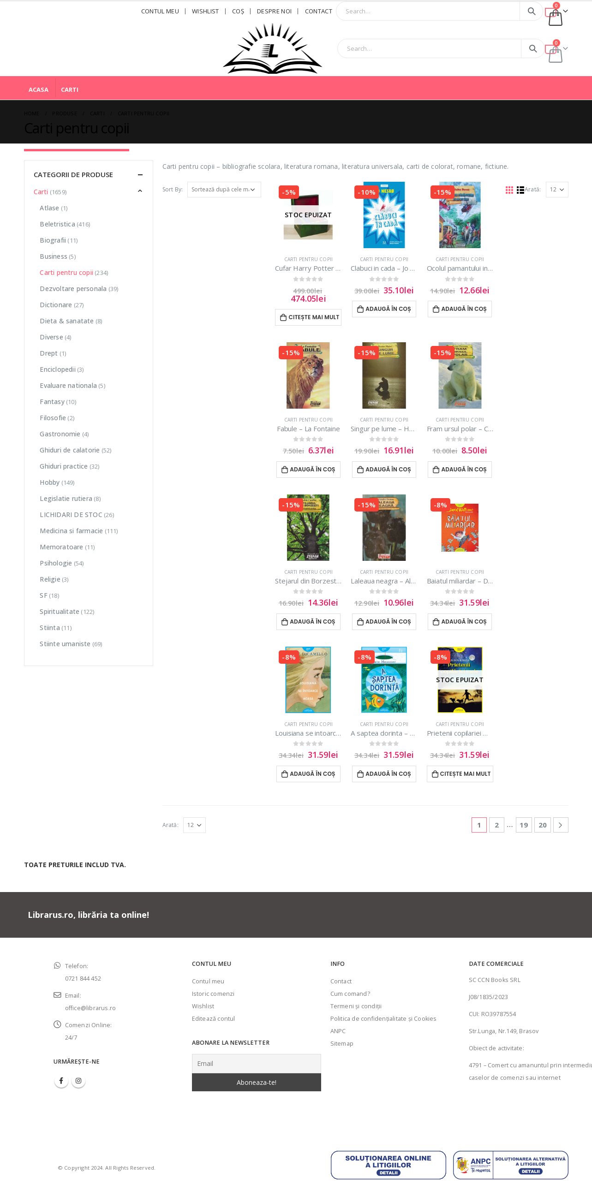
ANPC (338, 1031)
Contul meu (160, 11)
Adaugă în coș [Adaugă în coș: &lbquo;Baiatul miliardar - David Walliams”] (464, 621)
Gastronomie (60, 433)
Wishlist (205, 11)
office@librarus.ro (90, 1008)
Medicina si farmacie (71, 530)
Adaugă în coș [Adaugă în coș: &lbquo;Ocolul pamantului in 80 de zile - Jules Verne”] (464, 309)
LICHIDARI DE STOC (71, 514)
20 (542, 824)
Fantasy (52, 401)
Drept (49, 353)
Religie (50, 579)
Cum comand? (350, 994)
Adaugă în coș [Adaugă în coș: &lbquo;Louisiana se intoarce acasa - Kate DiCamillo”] (312, 774)
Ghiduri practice (64, 466)
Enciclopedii (57, 369)
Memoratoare (61, 546)
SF (43, 595)
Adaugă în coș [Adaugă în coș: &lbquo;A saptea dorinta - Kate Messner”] (388, 774)
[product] (308, 215)
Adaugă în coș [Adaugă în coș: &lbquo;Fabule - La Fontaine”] (312, 469)
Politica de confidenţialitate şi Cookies (383, 1019)
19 (524, 824)
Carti (69, 89)
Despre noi (274, 11)
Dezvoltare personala (73, 288)
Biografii (53, 240)
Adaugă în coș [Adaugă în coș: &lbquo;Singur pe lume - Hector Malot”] (388, 469)
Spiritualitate (59, 611)
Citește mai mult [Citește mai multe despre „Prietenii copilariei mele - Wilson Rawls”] (465, 774)
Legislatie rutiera (66, 498)
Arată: (533, 189)
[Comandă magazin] (224, 189)
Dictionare (56, 304)
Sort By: (172, 189)
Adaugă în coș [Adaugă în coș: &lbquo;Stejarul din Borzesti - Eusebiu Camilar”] (312, 621)
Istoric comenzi (213, 994)
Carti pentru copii (308, 259)
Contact (318, 11)
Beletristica (57, 224)
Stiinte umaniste (65, 643)
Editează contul (213, 1019)
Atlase (49, 207)
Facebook (61, 1081)
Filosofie (53, 417)
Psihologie (56, 563)
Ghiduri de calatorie (70, 450)
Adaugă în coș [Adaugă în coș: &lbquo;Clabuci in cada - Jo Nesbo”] (388, 309)
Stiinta (50, 627)
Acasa (38, 89)
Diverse (51, 337)
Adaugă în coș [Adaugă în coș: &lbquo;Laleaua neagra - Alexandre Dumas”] (388, 621)
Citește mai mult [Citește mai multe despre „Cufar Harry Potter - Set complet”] (314, 317)
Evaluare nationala (68, 385)
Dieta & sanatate (67, 320)
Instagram (78, 1081)
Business (53, 256)
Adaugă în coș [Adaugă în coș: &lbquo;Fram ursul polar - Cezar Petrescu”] (464, 469)
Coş (238, 11)
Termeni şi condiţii (356, 1006)
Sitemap (341, 1043)
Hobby (50, 482)
